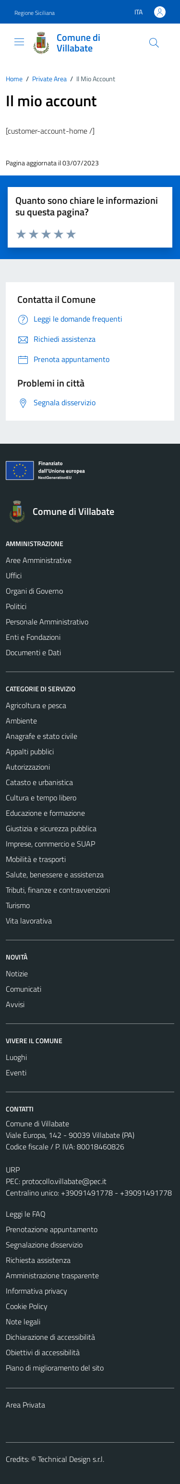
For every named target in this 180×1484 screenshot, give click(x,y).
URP (13, 1169)
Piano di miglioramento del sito (55, 1367)
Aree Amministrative (39, 560)
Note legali (23, 1321)
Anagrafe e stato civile (41, 736)
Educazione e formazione (45, 813)
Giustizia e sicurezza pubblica (51, 828)
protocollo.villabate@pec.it (64, 1181)
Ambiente (21, 720)
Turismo (18, 905)
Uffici (14, 575)
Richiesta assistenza (38, 1260)
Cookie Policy (27, 1306)
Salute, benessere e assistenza (55, 874)
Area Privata (25, 1404)
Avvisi (15, 1004)
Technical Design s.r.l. (71, 1459)
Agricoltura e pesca (36, 705)
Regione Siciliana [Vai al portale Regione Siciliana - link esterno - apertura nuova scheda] (34, 12)
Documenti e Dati (33, 652)
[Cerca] (154, 42)
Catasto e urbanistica (39, 782)
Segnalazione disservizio (44, 1244)
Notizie (17, 973)
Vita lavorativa (29, 920)
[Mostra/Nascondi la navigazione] (19, 42)
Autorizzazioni (28, 767)
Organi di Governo (34, 591)
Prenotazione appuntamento (51, 1229)
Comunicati (23, 989)
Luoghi (16, 1057)
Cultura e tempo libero (41, 797)
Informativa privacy (36, 1291)
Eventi (16, 1072)
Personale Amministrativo (47, 621)
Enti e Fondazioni (33, 637)
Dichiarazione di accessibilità (50, 1337)
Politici (16, 606)
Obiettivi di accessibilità (43, 1352)
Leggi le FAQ (26, 1214)
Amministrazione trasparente (52, 1275)
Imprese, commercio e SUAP (50, 843)
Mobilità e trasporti (36, 859)
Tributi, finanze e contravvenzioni (58, 890)
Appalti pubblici (30, 751)
